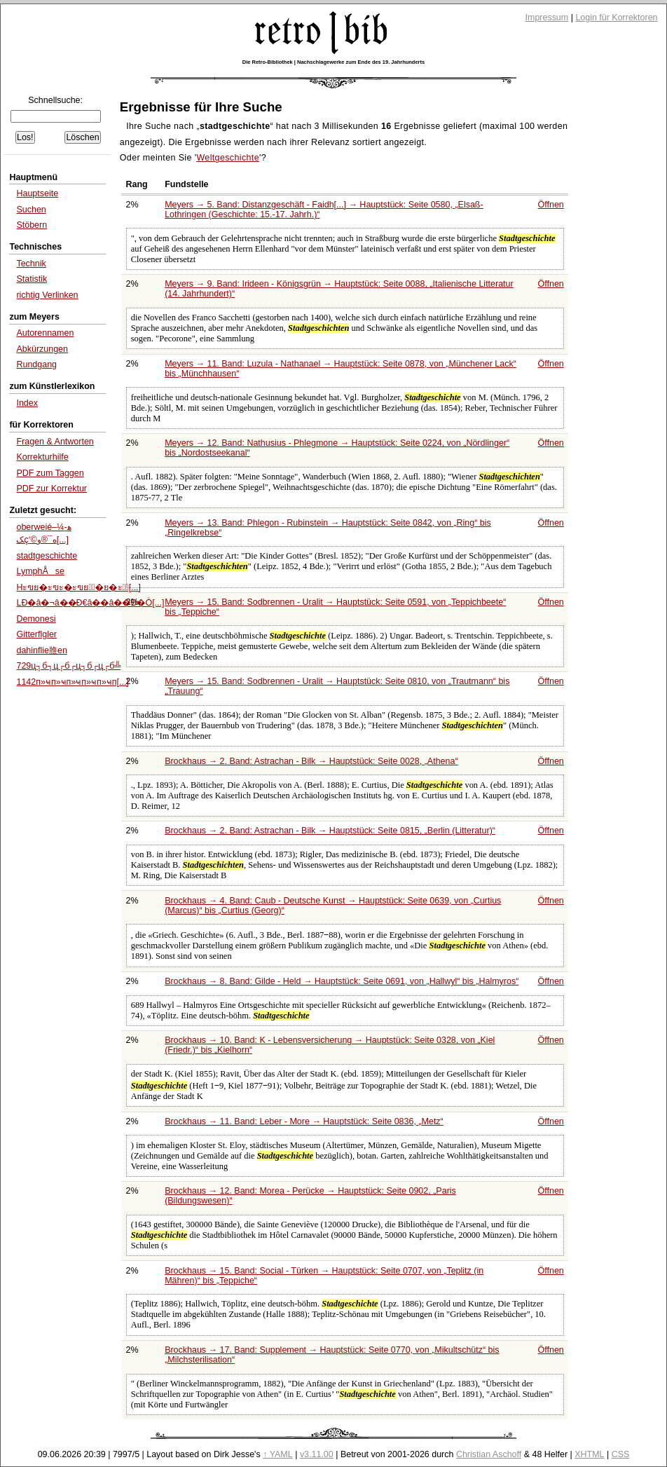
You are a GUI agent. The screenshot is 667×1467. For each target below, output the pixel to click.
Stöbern (31, 225)
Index (27, 403)
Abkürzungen (42, 349)
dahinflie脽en (41, 650)
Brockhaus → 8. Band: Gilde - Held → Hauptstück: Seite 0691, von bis (341, 981)
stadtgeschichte (46, 556)
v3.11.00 (317, 1454)
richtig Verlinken (47, 295)
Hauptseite (37, 193)
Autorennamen (45, 333)
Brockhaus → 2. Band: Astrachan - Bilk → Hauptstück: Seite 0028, (311, 761)
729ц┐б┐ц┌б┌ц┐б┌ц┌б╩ (68, 666)
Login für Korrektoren (616, 17)
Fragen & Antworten (54, 441)
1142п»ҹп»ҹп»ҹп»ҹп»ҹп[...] (72, 682)
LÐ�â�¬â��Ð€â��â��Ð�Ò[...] (90, 603)
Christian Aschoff (488, 1454)
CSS (621, 1454)
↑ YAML (278, 1454)
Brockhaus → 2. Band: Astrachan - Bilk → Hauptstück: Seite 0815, (330, 830)
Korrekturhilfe (42, 457)
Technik (31, 263)
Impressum (547, 17)
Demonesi (35, 619)
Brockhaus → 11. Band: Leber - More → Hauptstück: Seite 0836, (304, 1121)
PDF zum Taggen (49, 473)
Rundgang (36, 364)
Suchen (31, 209)
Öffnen (551, 205)
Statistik (31, 279)
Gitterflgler (36, 634)
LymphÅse (40, 571)
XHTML (589, 1454)
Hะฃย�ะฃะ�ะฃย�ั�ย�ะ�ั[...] (78, 587)
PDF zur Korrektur (51, 488)
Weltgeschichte (227, 158)
